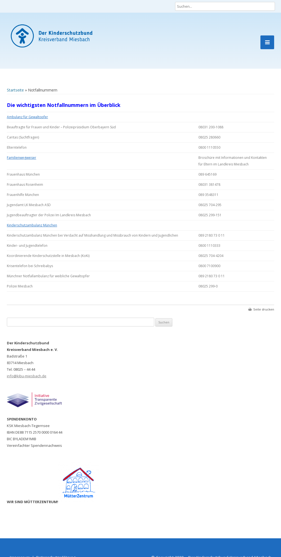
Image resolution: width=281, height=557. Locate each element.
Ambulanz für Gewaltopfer (27, 117)
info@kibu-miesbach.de (26, 375)
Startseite (15, 90)
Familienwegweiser (21, 157)
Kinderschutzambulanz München (32, 225)
